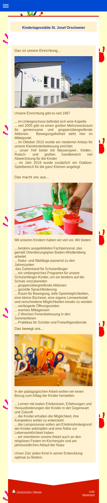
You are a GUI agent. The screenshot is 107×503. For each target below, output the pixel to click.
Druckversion (22, 491)
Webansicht (88, 494)
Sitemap (37, 491)
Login (92, 491)
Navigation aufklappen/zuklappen (53, 5)
